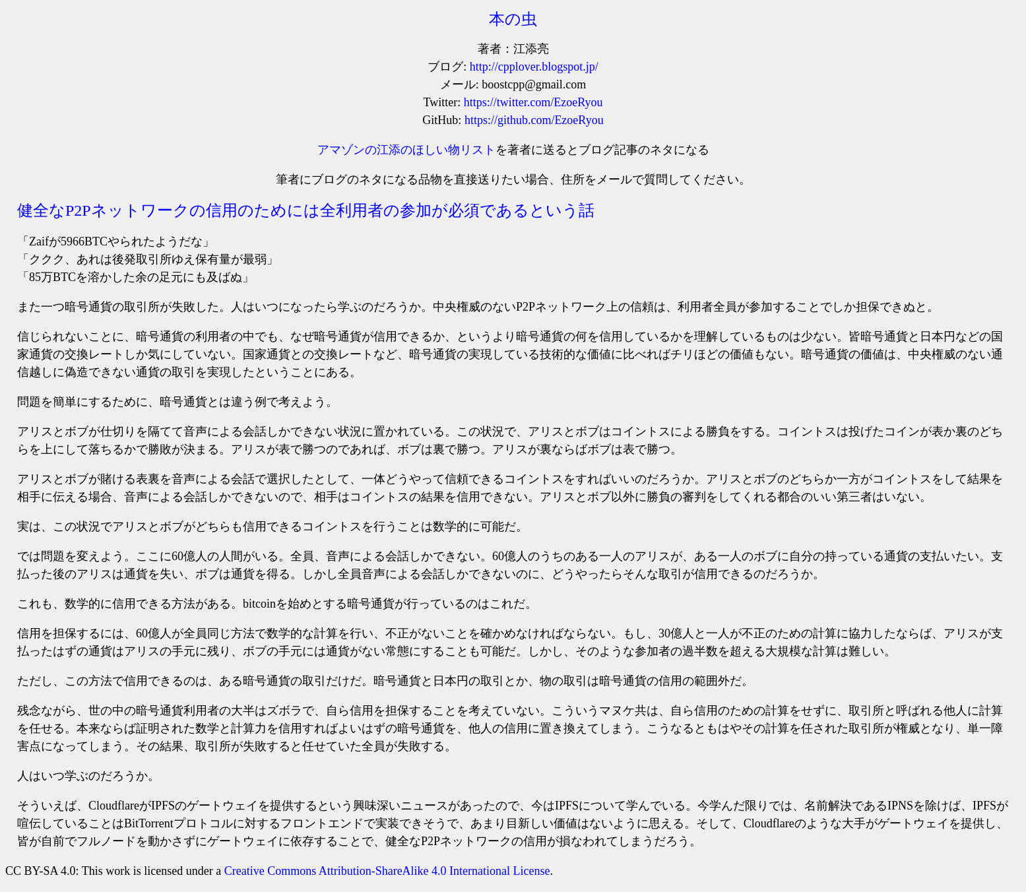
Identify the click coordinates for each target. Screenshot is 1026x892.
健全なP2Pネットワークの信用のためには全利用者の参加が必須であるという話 (305, 210)
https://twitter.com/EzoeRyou (533, 102)
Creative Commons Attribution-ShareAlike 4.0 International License (387, 870)
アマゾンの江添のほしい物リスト (406, 149)
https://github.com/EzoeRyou (534, 120)
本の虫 (513, 19)
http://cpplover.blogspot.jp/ (534, 66)
